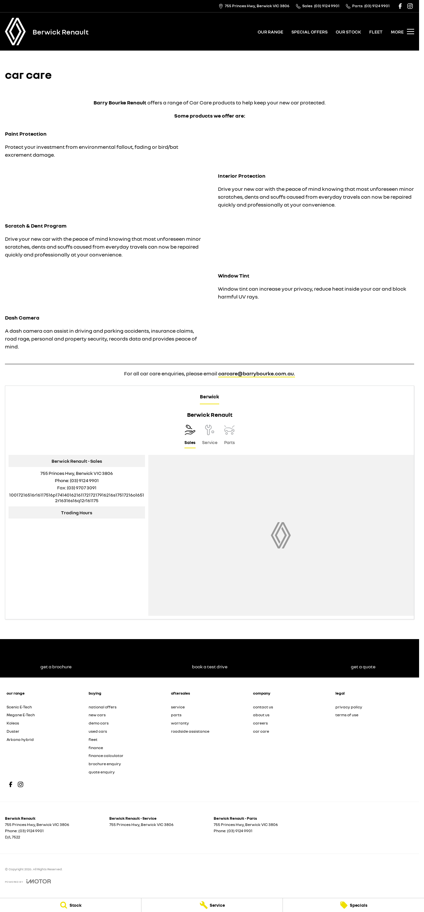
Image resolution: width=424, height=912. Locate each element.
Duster (13, 731)
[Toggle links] (28, 881)
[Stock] (70, 905)
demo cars (99, 723)
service (178, 706)
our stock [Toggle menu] (348, 31)
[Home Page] (15, 31)
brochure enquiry (105, 763)
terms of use (346, 714)
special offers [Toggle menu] (309, 31)
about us (261, 714)
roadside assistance (190, 731)
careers (260, 723)
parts (176, 714)
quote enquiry (102, 771)
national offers (103, 706)
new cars (97, 714)
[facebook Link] (400, 6)
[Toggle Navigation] (402, 31)
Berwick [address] (209, 396)
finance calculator (106, 755)
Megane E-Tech (21, 714)
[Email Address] (76, 497)
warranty (180, 723)
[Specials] (353, 905)
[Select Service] (210, 436)
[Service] (212, 905)
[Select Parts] (229, 436)
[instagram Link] (410, 6)
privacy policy (348, 706)
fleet (376, 31)
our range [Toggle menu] (270, 31)
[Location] (190, 436)
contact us (263, 706)
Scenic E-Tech (19, 706)
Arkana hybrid (20, 739)
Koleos (13, 723)
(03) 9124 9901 (84, 480)
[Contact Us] (254, 6)
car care (261, 731)
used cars (98, 731)
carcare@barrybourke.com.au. (256, 373)
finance (96, 747)
